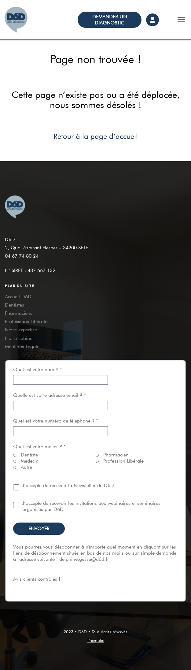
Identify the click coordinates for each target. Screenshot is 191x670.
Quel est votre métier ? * (39, 446)
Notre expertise (21, 330)
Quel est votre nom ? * (60, 375)
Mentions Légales (23, 346)
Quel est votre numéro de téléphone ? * (60, 426)
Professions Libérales (27, 321)
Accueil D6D (18, 297)
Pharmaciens (18, 313)
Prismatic (95, 640)
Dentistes (14, 305)
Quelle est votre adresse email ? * (60, 400)
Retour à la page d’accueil (95, 136)
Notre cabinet (19, 338)
